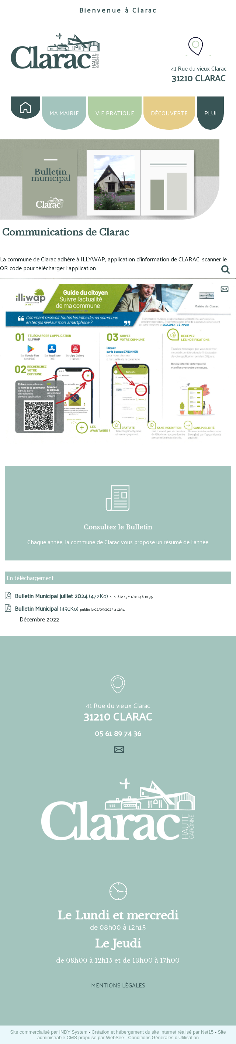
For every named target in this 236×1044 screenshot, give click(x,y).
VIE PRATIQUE (115, 113)
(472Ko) (62, 595)
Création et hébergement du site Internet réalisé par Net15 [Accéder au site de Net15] (152, 1032)
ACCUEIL (25, 107)
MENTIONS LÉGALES (118, 985)
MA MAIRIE (64, 113)
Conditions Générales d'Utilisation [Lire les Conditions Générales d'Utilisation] (163, 1037)
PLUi (210, 113)
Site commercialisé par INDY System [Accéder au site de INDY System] (48, 1032)
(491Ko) (47, 608)
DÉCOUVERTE (169, 113)
